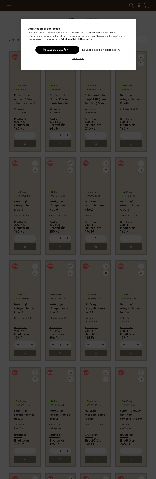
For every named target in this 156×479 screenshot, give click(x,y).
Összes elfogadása (55, 49)
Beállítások (78, 58)
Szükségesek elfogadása (99, 49)
